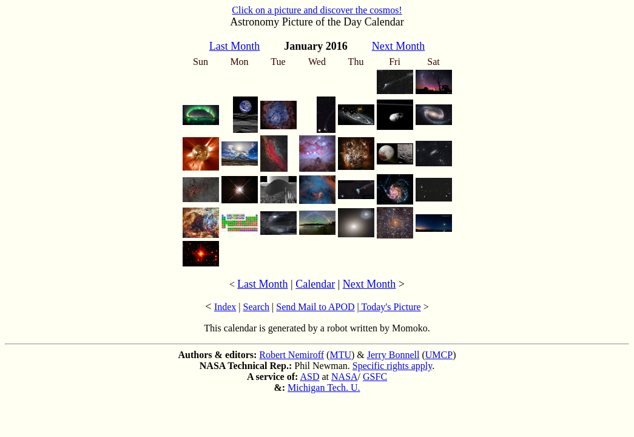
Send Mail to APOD (315, 307)
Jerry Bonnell (393, 355)
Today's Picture (390, 307)
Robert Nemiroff (291, 355)
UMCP (439, 355)
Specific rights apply (392, 366)
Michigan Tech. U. (324, 387)
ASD (309, 376)
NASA (344, 376)
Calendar (315, 284)
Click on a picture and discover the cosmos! (317, 10)
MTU (340, 355)
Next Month (369, 284)
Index (225, 307)
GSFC (375, 376)
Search (256, 307)
